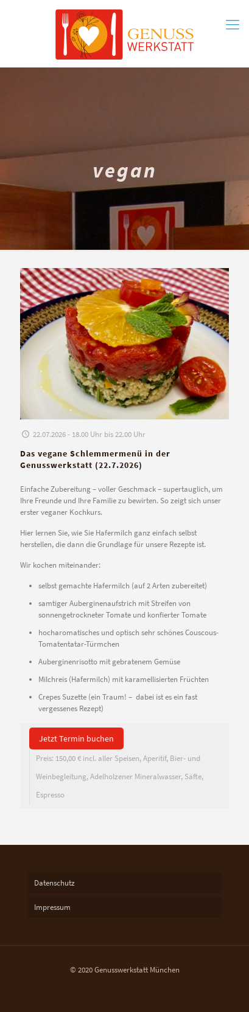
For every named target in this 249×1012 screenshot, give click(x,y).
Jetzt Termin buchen (76, 738)
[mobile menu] (232, 24)
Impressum (52, 907)
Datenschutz (54, 883)
